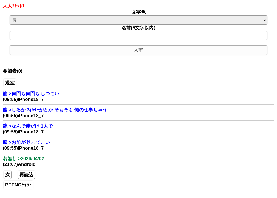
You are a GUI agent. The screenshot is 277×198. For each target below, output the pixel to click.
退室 (10, 83)
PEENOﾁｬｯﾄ (18, 185)
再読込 (26, 174)
